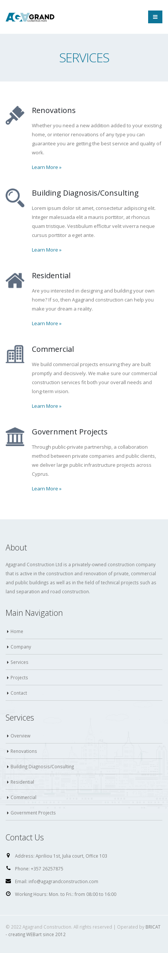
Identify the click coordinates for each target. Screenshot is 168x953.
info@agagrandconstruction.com (63, 881)
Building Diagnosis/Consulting (42, 766)
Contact (18, 693)
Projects (19, 677)
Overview (20, 736)
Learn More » (47, 167)
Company (20, 647)
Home (16, 631)
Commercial (23, 797)
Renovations (23, 751)
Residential (22, 782)
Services (19, 662)
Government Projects (33, 813)
